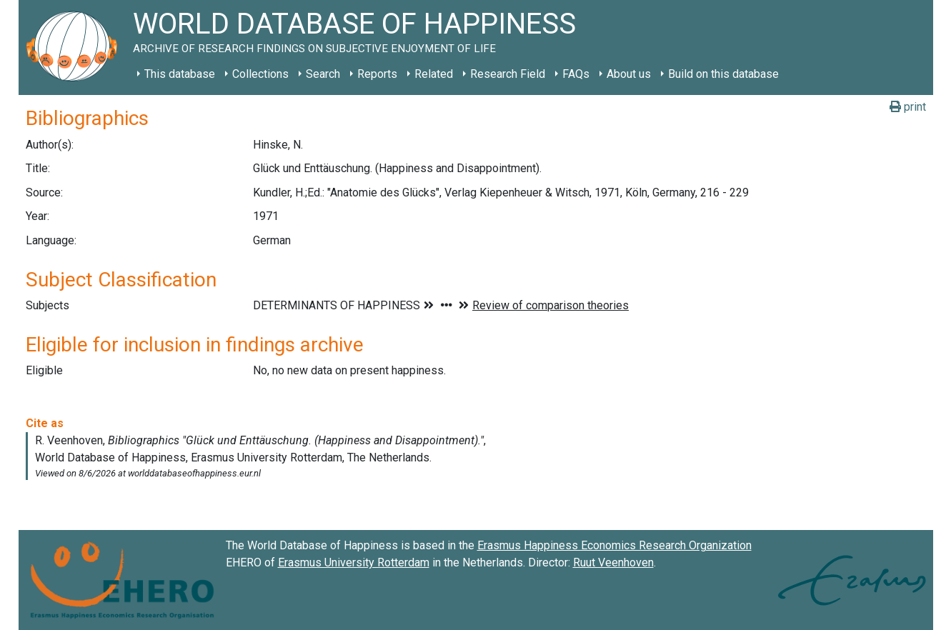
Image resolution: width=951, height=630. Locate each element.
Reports (377, 74)
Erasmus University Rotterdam (353, 562)
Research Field (507, 74)
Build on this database (723, 74)
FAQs (575, 74)
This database (179, 74)
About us (629, 74)
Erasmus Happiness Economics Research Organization (614, 545)
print (908, 107)
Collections (260, 74)
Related (433, 74)
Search (323, 74)
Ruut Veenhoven (613, 562)
